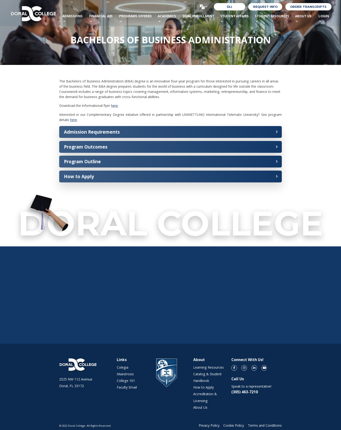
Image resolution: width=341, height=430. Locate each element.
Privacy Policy (209, 425)
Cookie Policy (233, 425)
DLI (229, 7)
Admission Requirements (92, 132)
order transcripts (308, 7)
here (114, 105)
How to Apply (79, 176)
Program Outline (82, 161)
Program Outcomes (86, 147)
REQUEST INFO (265, 7)
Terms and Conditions (265, 425)
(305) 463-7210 (244, 391)
